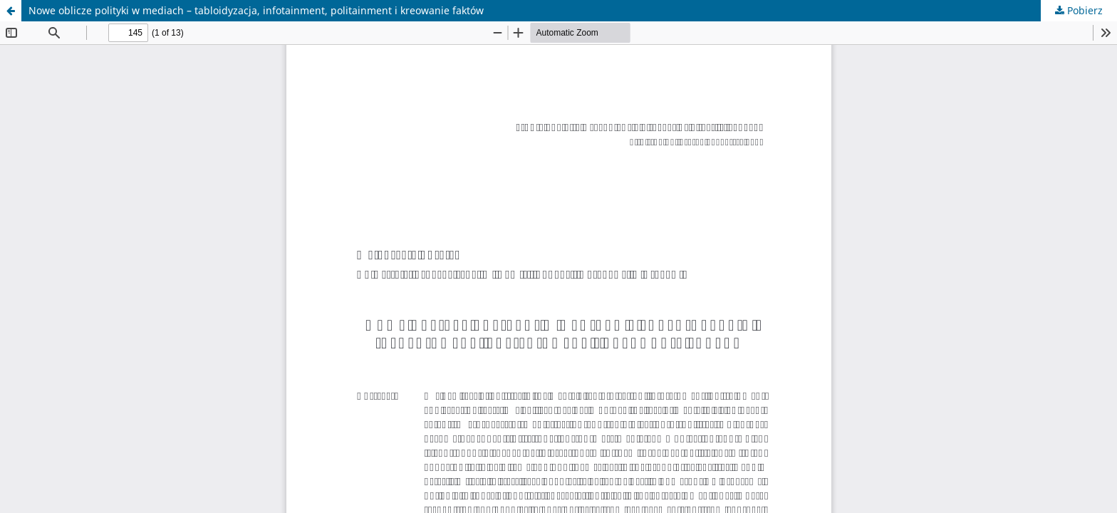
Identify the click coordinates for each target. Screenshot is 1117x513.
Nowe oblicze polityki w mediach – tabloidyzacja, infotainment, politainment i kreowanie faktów (256, 10)
